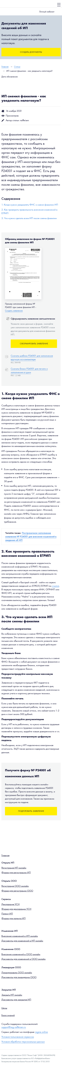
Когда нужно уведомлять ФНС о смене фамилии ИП (31, 204)
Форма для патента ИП (13, 918)
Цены (4, 1008)
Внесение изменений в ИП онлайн (19, 936)
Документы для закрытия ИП (16, 999)
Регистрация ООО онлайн (15, 886)
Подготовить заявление (31, 811)
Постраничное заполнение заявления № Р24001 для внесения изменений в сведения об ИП (30, 536)
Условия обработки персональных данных (23, 1041)
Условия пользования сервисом (17, 1036)
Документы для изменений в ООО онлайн (23, 959)
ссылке (55, 585)
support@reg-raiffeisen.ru (13, 1027)
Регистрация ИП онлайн (13, 867)
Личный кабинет (46, 11)
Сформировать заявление (34, 343)
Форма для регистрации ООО (17, 890)
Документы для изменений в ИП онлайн (22, 940)
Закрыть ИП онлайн (11, 994)
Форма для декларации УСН (16, 909)
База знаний (8, 1015)
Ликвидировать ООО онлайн (16, 972)
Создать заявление (14, 310)
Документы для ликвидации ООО (18, 977)
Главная (5, 855)
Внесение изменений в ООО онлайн (20, 954)
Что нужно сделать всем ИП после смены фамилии (30, 218)
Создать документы (31, 52)
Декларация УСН (10, 904)
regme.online (41, 1032)
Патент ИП (7, 913)
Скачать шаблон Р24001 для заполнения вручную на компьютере (32, 357)
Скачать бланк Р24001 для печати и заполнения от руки (29, 370)
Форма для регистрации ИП (16, 872)
